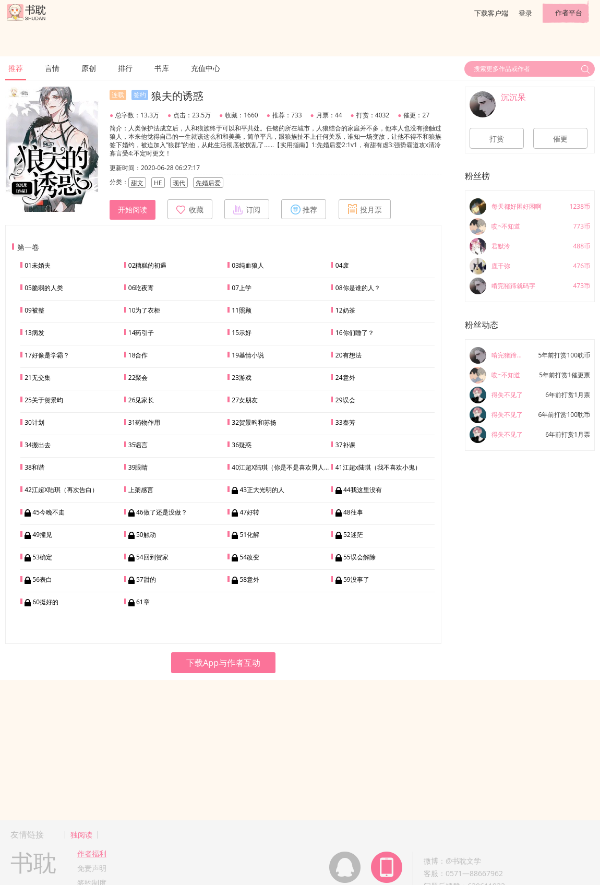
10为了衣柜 (144, 310)
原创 (88, 68)
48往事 (353, 512)
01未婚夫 (38, 265)
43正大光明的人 (261, 489)
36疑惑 (241, 444)
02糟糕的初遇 (147, 265)
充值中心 (205, 68)
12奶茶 (345, 310)
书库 (161, 68)
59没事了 (356, 579)
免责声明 (91, 868)
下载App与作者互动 (223, 662)
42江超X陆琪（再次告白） (61, 489)
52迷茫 (353, 534)
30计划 (34, 422)
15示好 (241, 332)
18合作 (138, 355)
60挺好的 (45, 601)
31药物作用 (144, 422)
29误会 (345, 400)
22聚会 (138, 377)
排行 (125, 68)
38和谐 (34, 467)
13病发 (34, 332)
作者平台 (568, 12)
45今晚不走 (48, 512)
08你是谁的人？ (357, 287)
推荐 (15, 68)
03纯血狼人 (248, 265)
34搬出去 (38, 444)
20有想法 (348, 355)
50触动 (146, 534)
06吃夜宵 (141, 287)
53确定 (42, 557)
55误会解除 (359, 557)
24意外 (345, 377)
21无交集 (38, 377)
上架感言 (140, 489)
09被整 (34, 310)
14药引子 (141, 332)
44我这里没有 (362, 489)
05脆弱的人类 (44, 287)
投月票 (364, 209)
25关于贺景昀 (44, 400)
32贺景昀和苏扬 (254, 422)
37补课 (345, 444)
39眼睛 (138, 467)
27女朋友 (245, 400)
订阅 (246, 209)
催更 (560, 139)
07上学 (241, 287)
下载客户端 (491, 13)
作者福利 (91, 853)
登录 (525, 13)
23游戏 (241, 377)
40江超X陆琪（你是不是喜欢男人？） (284, 467)
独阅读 (81, 835)
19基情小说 (248, 355)
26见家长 (141, 400)
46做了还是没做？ (161, 512)
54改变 (249, 557)
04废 (342, 265)
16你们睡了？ (354, 332)
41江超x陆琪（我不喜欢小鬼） (378, 467)
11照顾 (241, 310)
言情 (52, 68)
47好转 (249, 512)
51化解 (249, 534)
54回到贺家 (152, 557)
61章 (143, 601)
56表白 (42, 579)
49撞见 (42, 534)
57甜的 (146, 579)
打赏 (496, 139)
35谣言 (138, 444)
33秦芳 (345, 422)
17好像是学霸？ (47, 355)
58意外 (249, 579)
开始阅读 (132, 210)
